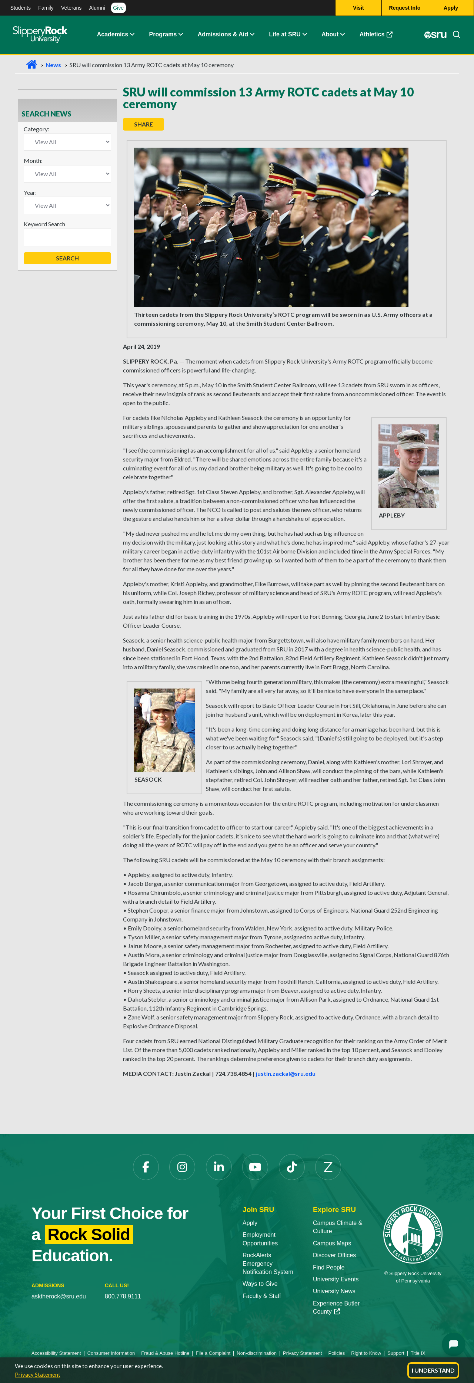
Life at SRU (284, 35)
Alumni (97, 8)
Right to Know (366, 1353)
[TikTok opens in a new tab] (292, 1167)
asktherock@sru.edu (58, 1296)
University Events (336, 1279)
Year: (30, 192)
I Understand (433, 1370)
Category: (36, 128)
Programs (163, 35)
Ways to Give (260, 1284)
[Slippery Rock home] (40, 35)
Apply (250, 1223)
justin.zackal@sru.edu (286, 1073)
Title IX (418, 1353)
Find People (328, 1267)
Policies (336, 1353)
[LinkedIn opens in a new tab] (219, 1167)
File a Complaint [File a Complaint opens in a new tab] (213, 1353)
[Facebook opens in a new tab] (146, 1167)
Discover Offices (334, 1255)
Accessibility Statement (56, 1353)
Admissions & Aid (223, 35)
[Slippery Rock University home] (413, 1233)
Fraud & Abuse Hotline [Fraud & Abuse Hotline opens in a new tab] (165, 1353)
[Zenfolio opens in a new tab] (328, 1167)
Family (45, 8)
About (329, 35)
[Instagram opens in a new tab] (182, 1167)
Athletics (379, 37)
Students (20, 8)
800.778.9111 (123, 1296)
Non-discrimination (257, 1353)
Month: (33, 160)
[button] (131, 35)
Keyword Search (44, 223)
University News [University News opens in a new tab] (334, 1291)
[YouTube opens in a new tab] (255, 1167)
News (53, 64)
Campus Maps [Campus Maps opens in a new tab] (332, 1243)
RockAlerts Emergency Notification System (268, 1263)
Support (395, 1353)
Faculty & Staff (262, 1296)
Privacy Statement (37, 1374)
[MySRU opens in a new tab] (435, 35)
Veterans (71, 8)
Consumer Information (111, 1353)
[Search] (453, 35)
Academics (112, 35)
